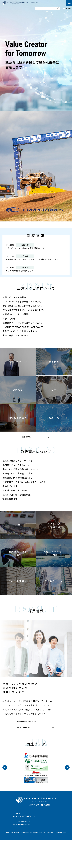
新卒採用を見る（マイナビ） (28, 723)
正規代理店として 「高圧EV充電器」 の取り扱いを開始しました (35, 259)
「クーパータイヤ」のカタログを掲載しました (27, 248)
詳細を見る (27, 438)
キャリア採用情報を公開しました (21, 271)
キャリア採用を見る (24, 729)
